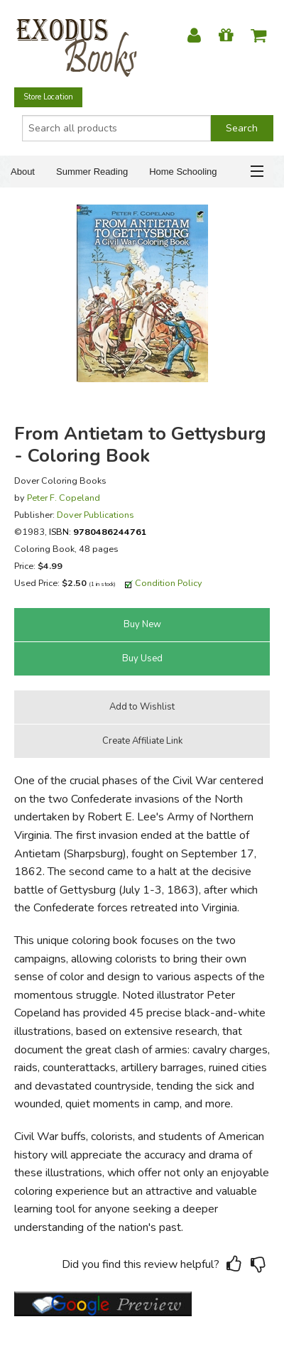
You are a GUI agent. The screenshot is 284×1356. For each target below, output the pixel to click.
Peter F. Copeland (63, 498)
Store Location (48, 97)
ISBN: (98, 532)
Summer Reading (92, 171)
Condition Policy (168, 583)
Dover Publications (95, 515)
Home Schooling (183, 171)
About (23, 171)
